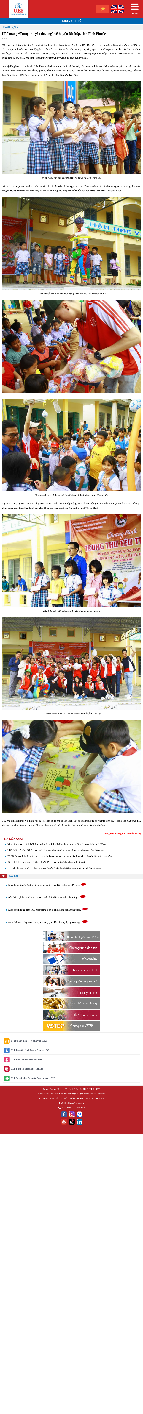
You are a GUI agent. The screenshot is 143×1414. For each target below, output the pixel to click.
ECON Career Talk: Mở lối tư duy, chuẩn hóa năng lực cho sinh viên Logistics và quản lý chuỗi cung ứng (59, 856)
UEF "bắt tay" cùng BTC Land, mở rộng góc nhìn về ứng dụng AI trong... (48, 922)
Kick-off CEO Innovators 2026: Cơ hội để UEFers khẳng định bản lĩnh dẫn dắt (46, 862)
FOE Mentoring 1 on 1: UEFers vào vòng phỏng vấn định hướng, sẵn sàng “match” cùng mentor (54, 868)
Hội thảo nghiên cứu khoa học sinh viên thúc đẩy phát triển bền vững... (47, 897)
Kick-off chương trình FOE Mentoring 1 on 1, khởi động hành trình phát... (48, 909)
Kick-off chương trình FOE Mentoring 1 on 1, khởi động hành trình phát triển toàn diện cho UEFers (56, 844)
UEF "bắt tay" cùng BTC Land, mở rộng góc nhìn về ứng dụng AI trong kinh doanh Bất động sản (55, 850)
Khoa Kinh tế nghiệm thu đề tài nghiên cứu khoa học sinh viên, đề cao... (47, 885)
